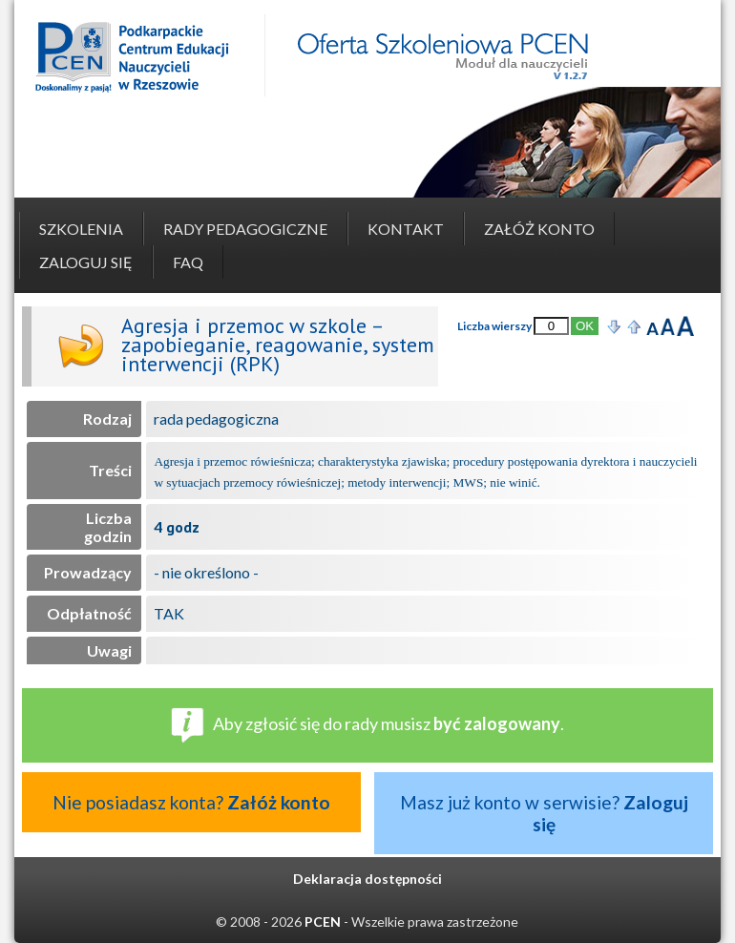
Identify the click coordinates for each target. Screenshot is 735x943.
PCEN (322, 921)
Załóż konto (539, 229)
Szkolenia (81, 229)
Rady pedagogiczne (245, 229)
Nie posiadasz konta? (191, 802)
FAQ (188, 262)
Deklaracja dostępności (367, 878)
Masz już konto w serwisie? (544, 813)
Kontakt (406, 229)
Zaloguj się (86, 262)
